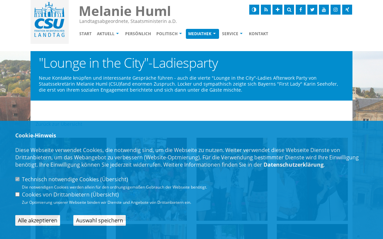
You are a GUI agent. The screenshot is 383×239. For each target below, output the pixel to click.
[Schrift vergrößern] (277, 10)
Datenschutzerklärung (294, 164)
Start (85, 34)
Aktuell (106, 34)
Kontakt (258, 34)
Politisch (167, 34)
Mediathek (199, 34)
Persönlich (138, 34)
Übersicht (114, 179)
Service (230, 34)
